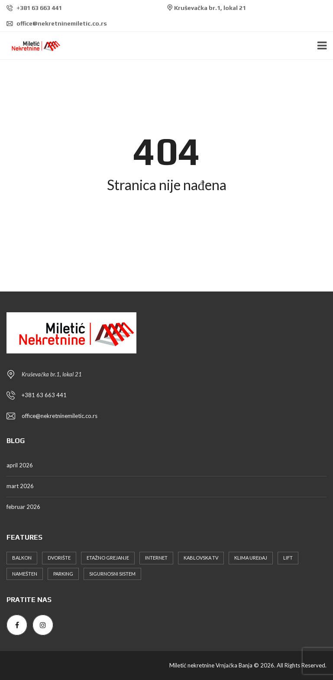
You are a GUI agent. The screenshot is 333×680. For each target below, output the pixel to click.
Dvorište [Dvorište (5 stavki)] (59, 557)
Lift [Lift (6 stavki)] (288, 557)
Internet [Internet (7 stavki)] (156, 557)
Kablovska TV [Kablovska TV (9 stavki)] (201, 557)
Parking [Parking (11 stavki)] (63, 573)
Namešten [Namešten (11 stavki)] (24, 573)
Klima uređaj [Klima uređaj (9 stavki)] (250, 557)
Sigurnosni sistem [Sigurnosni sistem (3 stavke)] (112, 573)
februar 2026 (23, 506)
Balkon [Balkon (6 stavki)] (22, 557)
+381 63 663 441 (34, 7)
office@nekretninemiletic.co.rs (56, 23)
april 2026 (19, 465)
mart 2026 (20, 485)
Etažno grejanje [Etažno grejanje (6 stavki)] (108, 557)
